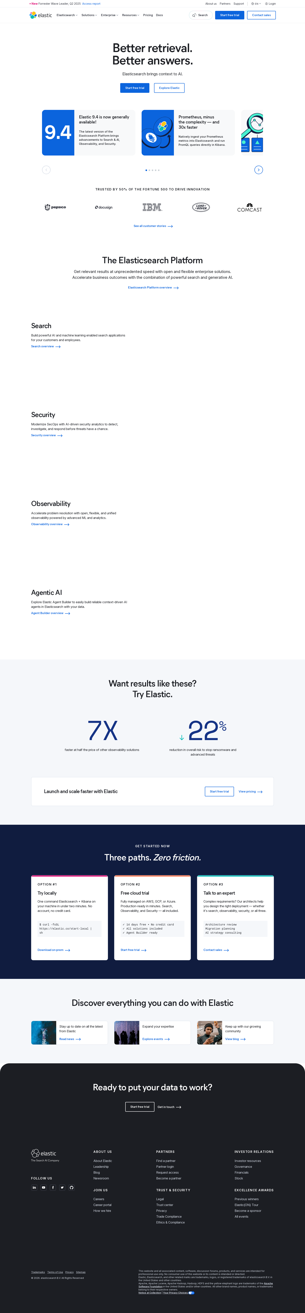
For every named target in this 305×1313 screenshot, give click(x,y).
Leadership (101, 1167)
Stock (239, 1178)
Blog (96, 1172)
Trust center (164, 1205)
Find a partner (165, 1161)
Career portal (102, 1205)
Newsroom (101, 1178)
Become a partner (168, 1178)
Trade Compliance (169, 1216)
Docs (159, 15)
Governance (243, 1167)
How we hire (102, 1211)
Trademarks (38, 1272)
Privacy (161, 1211)
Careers (98, 1199)
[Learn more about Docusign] (104, 215)
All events (241, 1216)
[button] (146, 170)
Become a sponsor (248, 1211)
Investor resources (248, 1161)
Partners (225, 3)
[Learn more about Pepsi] (55, 215)
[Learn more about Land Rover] (201, 215)
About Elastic (102, 1161)
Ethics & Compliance (170, 1222)
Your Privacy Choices (175, 1292)
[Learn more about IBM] (152, 215)
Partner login (165, 1167)
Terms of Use (55, 1272)
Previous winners (247, 1199)
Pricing (148, 15)
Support (239, 3)
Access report (91, 3)
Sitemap (81, 1272)
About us (211, 3)
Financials (242, 1172)
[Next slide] (258, 170)
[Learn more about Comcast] (249, 215)
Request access (167, 1172)
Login (270, 3)
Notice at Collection (149, 1292)
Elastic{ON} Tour (246, 1205)
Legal (160, 1199)
